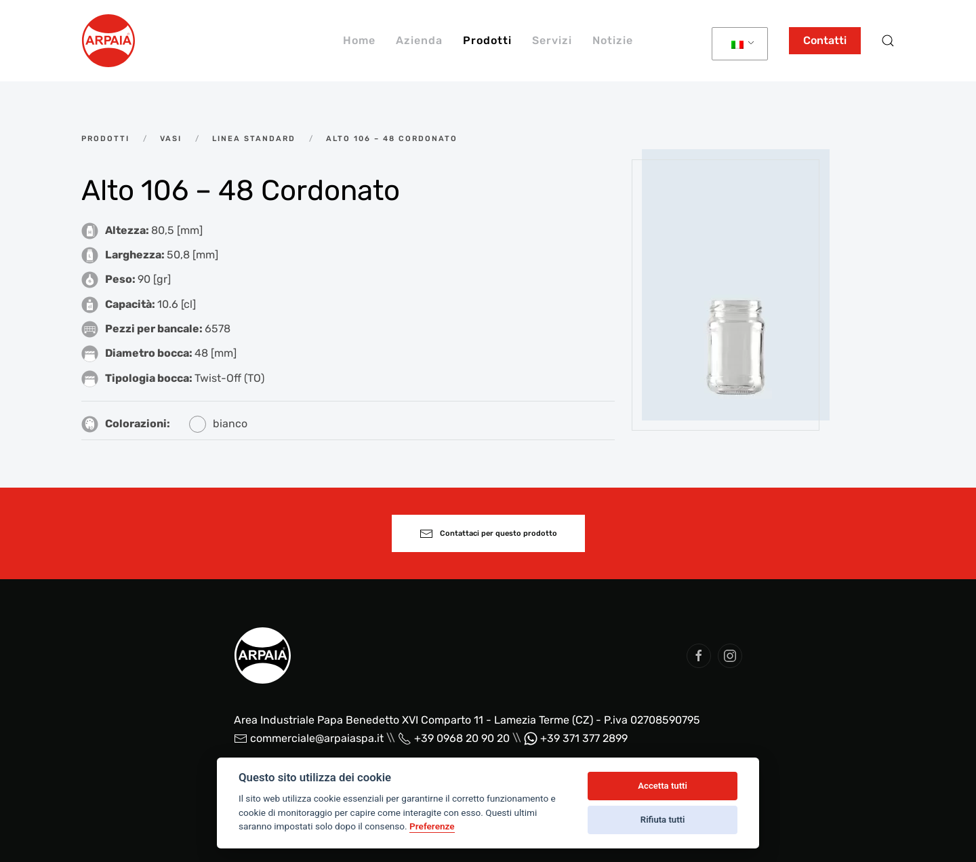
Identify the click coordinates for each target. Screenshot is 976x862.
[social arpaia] (699, 656)
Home (359, 40)
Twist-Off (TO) (229, 378)
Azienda (419, 40)
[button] (888, 41)
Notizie (612, 40)
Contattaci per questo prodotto (488, 534)
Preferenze (432, 826)
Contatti (825, 40)
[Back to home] (108, 41)
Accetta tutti (662, 786)
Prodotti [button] (487, 40)
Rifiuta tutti (662, 820)
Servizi (552, 40)
